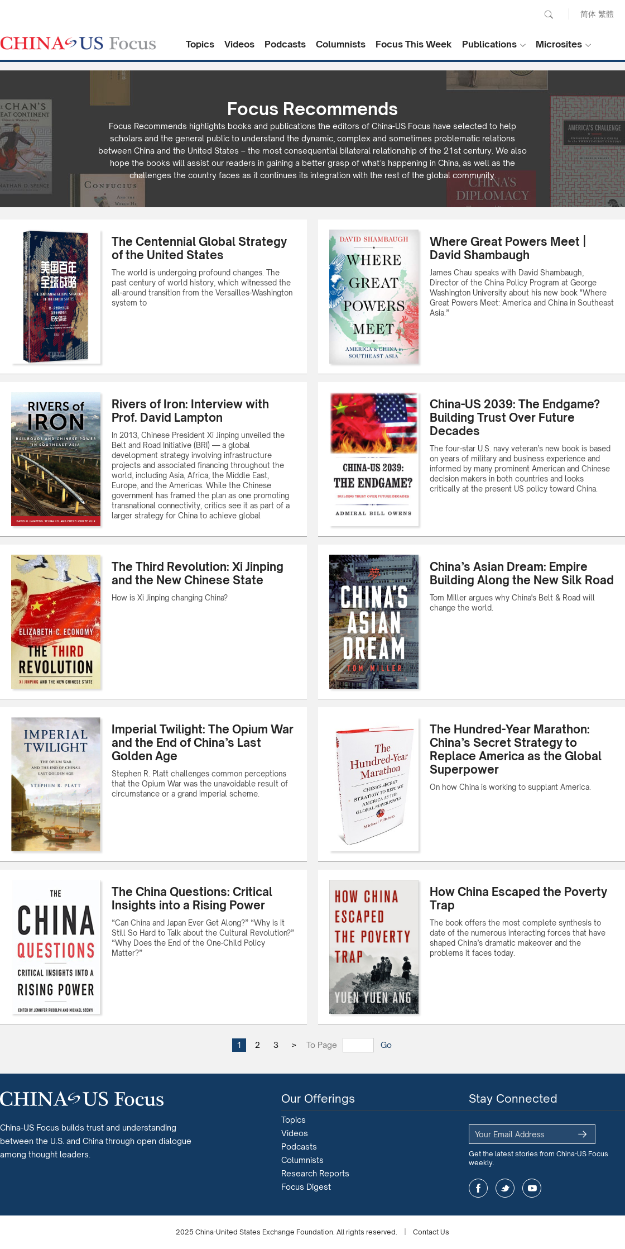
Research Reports (315, 1173)
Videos (239, 44)
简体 (588, 13)
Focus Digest (306, 1186)
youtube (531, 1188)
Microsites (559, 44)
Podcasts (285, 44)
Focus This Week (414, 44)
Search (548, 14)
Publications (489, 44)
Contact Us (431, 1232)
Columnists (341, 44)
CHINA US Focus (78, 43)
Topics (200, 44)
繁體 (606, 13)
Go (386, 1045)
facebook (478, 1188)
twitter (505, 1188)
